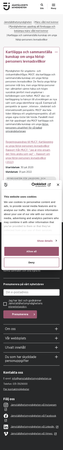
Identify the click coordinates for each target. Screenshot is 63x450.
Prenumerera (20, 314)
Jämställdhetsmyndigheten (18, 22)
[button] (56, 52)
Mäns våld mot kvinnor (46, 22)
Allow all (31, 251)
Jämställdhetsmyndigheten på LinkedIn (29, 427)
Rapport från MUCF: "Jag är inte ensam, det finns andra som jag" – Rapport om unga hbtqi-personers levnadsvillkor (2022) (28, 156)
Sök (42, 8)
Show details (45, 240)
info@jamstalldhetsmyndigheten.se (31, 378)
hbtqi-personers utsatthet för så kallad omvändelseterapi (27, 128)
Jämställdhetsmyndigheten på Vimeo (28, 434)
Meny (53, 8)
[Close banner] (58, 185)
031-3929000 (20, 384)
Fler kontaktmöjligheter (16, 389)
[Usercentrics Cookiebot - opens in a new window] (38, 185)
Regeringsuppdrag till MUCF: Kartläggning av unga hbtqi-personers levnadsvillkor (29, 144)
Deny (31, 262)
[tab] (31, 329)
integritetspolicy (17, 306)
